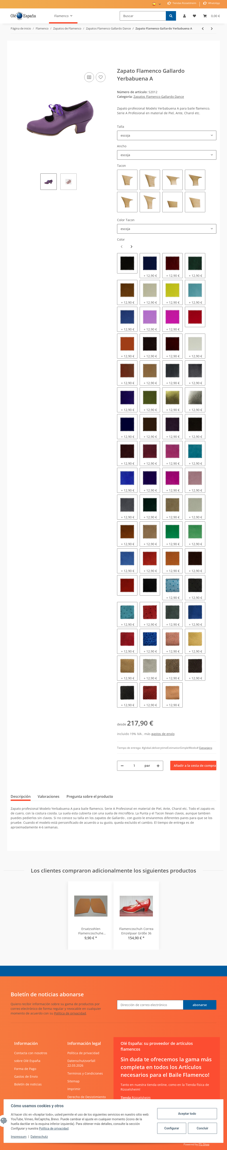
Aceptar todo (187, 1113)
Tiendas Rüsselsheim (184, 3)
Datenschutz (39, 1136)
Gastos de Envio (26, 1076)
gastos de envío (162, 734)
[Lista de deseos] (194, 16)
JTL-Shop (204, 1144)
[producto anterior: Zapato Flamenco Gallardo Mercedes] (202, 28)
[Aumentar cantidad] (158, 766)
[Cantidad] (134, 766)
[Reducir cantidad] (122, 766)
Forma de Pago (25, 1069)
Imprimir (73, 1089)
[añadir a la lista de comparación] (89, 77)
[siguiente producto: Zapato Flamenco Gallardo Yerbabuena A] (211, 28)
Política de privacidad (70, 1013)
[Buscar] (143, 16)
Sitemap (73, 1081)
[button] (184, 16)
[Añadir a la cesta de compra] (14, 64)
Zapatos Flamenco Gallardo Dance (158, 96)
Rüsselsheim (136, 1097)
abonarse (200, 1005)
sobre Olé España (27, 1061)
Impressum (18, 1136)
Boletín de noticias (28, 1084)
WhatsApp (213, 3)
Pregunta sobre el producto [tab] (90, 796)
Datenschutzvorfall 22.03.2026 (81, 1063)
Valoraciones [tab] (48, 796)
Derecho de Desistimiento (86, 1097)
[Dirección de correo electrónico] (150, 1005)
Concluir (202, 1128)
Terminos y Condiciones (85, 1073)
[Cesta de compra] (211, 16)
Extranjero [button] (205, 748)
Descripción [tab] (21, 796)
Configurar (171, 1128)
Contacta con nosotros (30, 1053)
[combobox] (166, 135)
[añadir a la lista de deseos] (101, 77)
